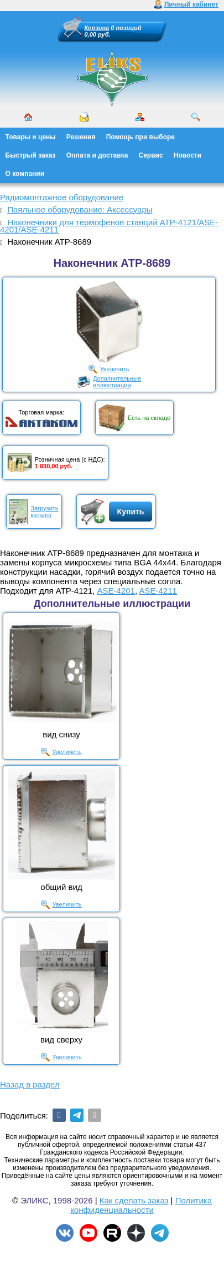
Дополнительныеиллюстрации (117, 381)
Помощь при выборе (140, 137)
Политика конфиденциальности (141, 1205)
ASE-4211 (157, 590)
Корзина (97, 27)
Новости (187, 155)
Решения (81, 137)
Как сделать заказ (134, 1200)
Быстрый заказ (31, 155)
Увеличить (114, 369)
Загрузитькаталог (44, 511)
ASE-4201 (116, 590)
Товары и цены (31, 137)
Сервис (151, 155)
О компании (25, 174)
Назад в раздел (30, 1084)
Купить (130, 511)
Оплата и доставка (97, 155)
